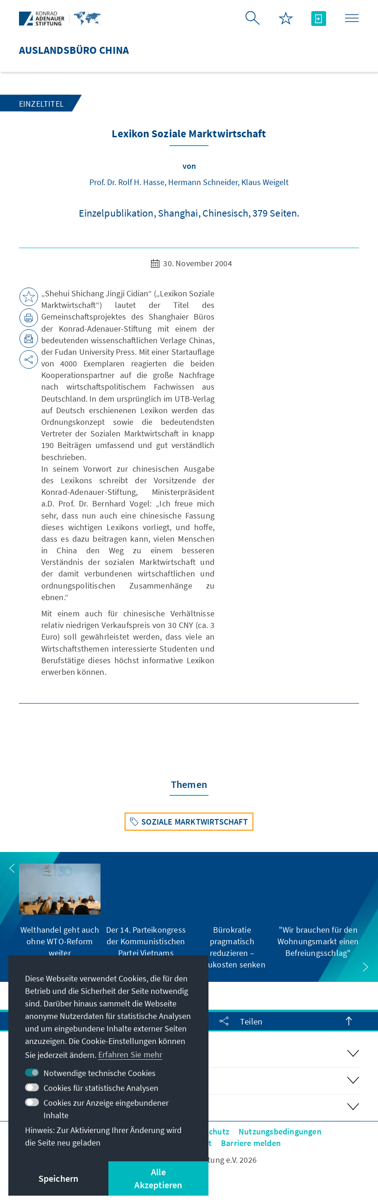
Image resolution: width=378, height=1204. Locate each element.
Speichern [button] (58, 1178)
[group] (60, 911)
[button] (12, 868)
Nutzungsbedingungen (280, 1131)
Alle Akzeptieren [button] (158, 1178)
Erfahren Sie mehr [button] (130, 1054)
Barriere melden (251, 1143)
